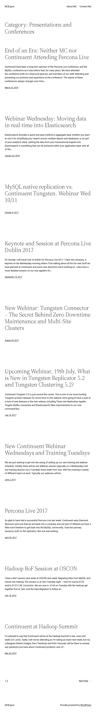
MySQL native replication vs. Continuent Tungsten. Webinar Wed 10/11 (48, 193)
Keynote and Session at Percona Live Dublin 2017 (48, 246)
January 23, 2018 (12, 156)
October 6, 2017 (11, 212)
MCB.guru (9, 6)
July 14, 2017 (10, 415)
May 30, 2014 (10, 653)
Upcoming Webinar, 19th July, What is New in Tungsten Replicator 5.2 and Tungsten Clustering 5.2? (47, 378)
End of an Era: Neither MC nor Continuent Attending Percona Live (47, 53)
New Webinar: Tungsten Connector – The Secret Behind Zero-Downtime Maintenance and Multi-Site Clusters (47, 318)
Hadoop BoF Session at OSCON (41, 568)
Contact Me (85, 6)
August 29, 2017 (12, 340)
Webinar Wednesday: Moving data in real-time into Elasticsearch (45, 121)
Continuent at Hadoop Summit (41, 626)
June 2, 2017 (10, 480)
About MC (72, 6)
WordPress (85, 705)
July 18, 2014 (10, 595)
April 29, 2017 (11, 537)
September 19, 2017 (13, 277)
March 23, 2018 (11, 88)
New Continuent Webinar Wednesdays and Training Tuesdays (47, 449)
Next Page (85, 681)
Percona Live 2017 (26, 510)
